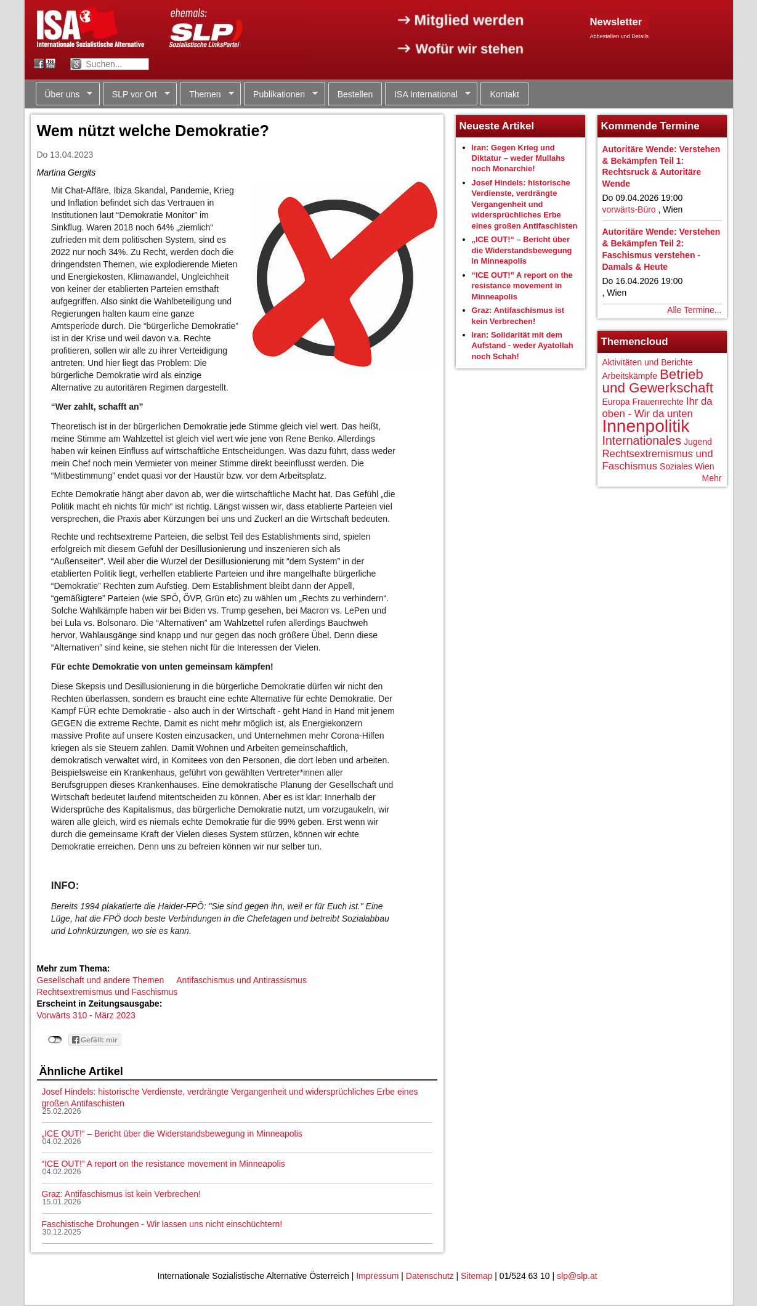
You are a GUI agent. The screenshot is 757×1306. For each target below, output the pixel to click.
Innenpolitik (646, 426)
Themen (206, 94)
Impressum (377, 1276)
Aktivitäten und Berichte (647, 362)
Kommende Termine (650, 126)
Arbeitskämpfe (629, 376)
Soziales (676, 466)
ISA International (428, 94)
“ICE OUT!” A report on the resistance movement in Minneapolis (163, 1164)
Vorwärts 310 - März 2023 (86, 1015)
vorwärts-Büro (629, 209)
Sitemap (476, 1276)
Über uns (64, 94)
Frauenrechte (658, 402)
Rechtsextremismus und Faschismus (107, 992)
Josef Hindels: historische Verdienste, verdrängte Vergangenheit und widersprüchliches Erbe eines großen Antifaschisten (525, 204)
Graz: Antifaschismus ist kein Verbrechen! (121, 1194)
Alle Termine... (694, 310)
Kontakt (504, 94)
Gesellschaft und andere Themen (100, 980)
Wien (704, 466)
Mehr (712, 478)
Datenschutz (430, 1276)
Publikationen (281, 94)
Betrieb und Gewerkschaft (657, 381)
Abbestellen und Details (619, 36)
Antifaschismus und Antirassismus (241, 980)
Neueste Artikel (497, 126)
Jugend (698, 442)
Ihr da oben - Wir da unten (657, 407)
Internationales (642, 440)
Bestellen (355, 94)
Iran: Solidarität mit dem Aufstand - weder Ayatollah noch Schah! (522, 345)
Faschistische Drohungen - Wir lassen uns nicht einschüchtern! (162, 1224)
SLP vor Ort (136, 94)
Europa (616, 402)
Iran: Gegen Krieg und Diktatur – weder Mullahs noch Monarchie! (518, 158)
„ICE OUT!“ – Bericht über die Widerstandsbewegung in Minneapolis (172, 1133)
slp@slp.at (577, 1276)
